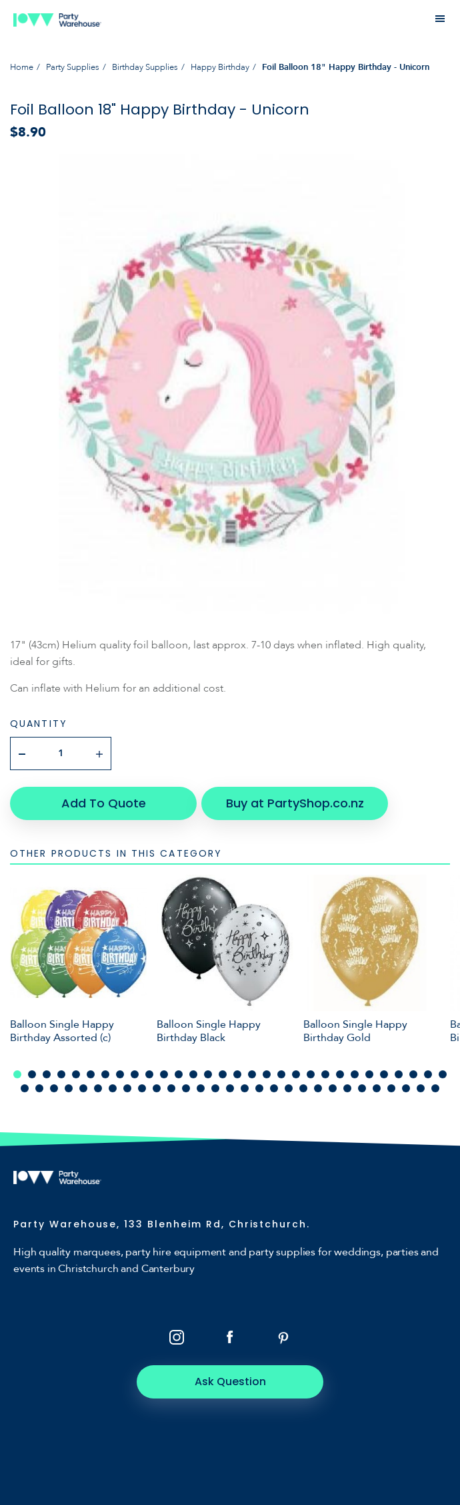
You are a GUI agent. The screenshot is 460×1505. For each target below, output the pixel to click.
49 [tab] (289, 1088)
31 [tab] (25, 1088)
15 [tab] (223, 1074)
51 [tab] (318, 1088)
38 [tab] (127, 1088)
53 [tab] (347, 1088)
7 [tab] (105, 1074)
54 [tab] (362, 1088)
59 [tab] (435, 1088)
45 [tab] (230, 1088)
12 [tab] (179, 1074)
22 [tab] (325, 1074)
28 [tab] (413, 1074)
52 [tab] (333, 1088)
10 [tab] (149, 1074)
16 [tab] (237, 1074)
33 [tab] (54, 1088)
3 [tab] (47, 1074)
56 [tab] (391, 1088)
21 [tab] (311, 1074)
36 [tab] (98, 1088)
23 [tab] (340, 1074)
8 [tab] (120, 1074)
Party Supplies (72, 67)
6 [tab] (91, 1074)
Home (21, 67)
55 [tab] (377, 1088)
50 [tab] (303, 1088)
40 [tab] (157, 1088)
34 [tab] (69, 1088)
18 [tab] (267, 1074)
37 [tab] (113, 1088)
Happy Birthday (220, 67)
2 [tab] (32, 1074)
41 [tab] (171, 1088)
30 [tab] (443, 1074)
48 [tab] (274, 1088)
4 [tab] (61, 1074)
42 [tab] (186, 1088)
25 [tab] (369, 1074)
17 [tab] (252, 1074)
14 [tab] (208, 1074)
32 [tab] (39, 1088)
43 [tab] (201, 1088)
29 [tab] (428, 1074)
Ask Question (230, 1381)
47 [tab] (259, 1088)
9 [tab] (135, 1074)
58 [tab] (421, 1088)
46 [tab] (245, 1088)
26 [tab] (384, 1074)
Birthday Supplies (145, 67)
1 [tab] (17, 1074)
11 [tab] (164, 1074)
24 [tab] (355, 1074)
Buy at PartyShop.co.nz (295, 803)
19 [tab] (281, 1074)
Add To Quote (103, 803)
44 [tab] (215, 1088)
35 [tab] (83, 1088)
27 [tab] (399, 1074)
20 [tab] (296, 1074)
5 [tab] (76, 1074)
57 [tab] (406, 1088)
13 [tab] (193, 1074)
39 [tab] (142, 1088)
